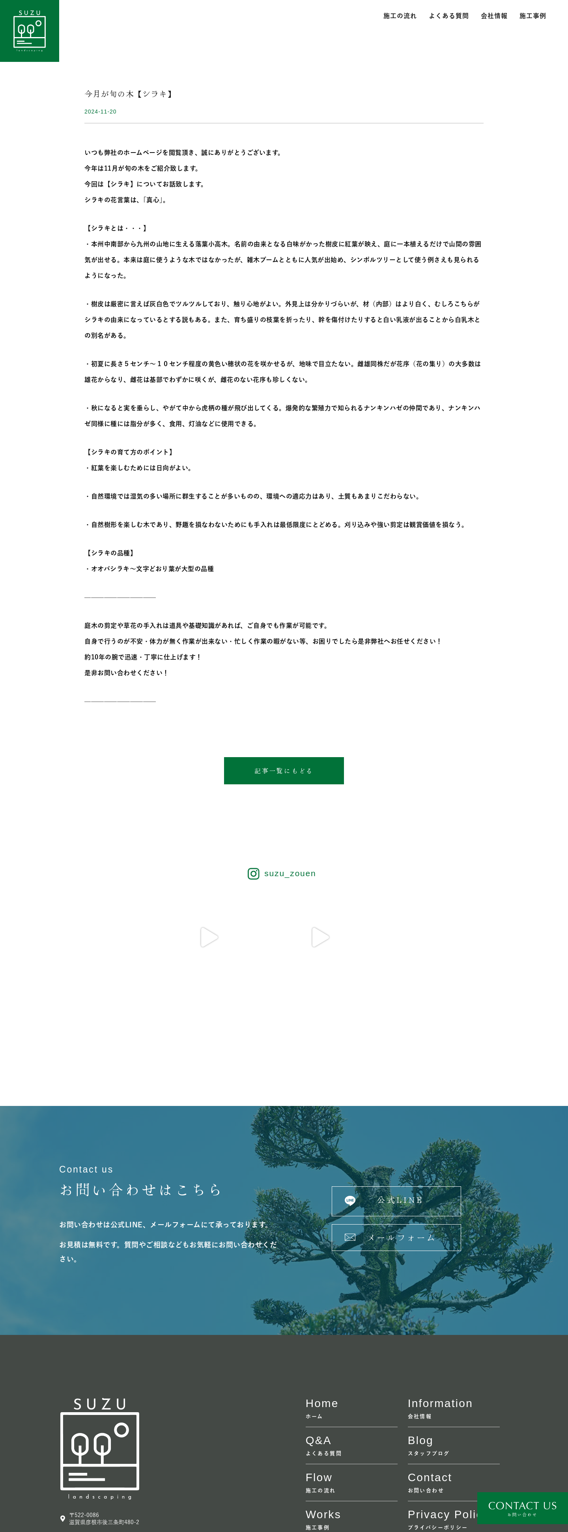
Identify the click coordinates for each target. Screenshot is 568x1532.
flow (319, 1381)
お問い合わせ (426, 1394)
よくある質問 (449, 16)
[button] (284, 771)
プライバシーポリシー (438, 1431)
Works (323, 1418)
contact (430, 1381)
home (322, 1307)
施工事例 (532, 16)
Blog (420, 1344)
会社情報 (494, 16)
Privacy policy (448, 1418)
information (440, 1307)
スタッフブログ (429, 1357)
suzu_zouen (290, 874)
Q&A (319, 1344)
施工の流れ (400, 16)
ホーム (314, 1320)
